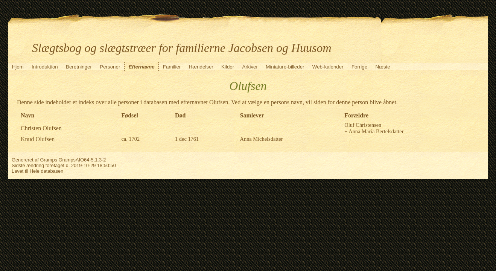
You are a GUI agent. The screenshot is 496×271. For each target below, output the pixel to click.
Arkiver (250, 67)
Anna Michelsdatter (261, 139)
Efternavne (142, 67)
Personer (110, 67)
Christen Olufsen (41, 128)
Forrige (359, 67)
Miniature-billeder (285, 67)
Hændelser (201, 67)
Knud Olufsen (38, 139)
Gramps (48, 160)
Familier (172, 67)
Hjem (18, 67)
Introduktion (45, 67)
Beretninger (79, 67)
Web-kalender (328, 67)
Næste (382, 67)
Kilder (227, 67)
